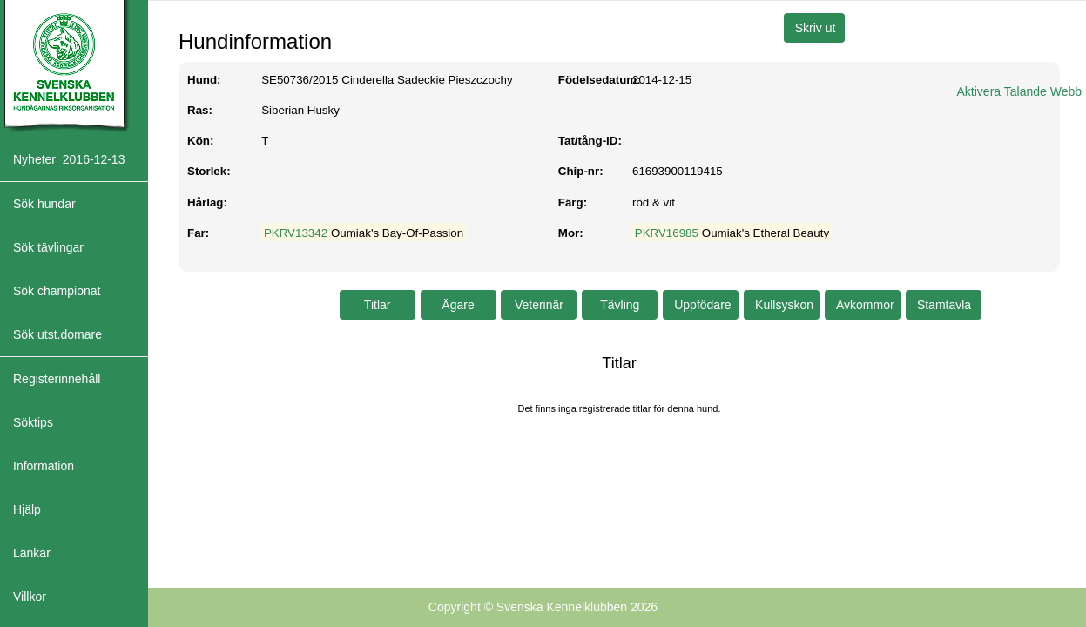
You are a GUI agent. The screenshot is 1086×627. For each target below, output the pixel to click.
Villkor (29, 596)
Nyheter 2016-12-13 (69, 159)
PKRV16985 (666, 232)
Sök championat (56, 291)
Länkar (32, 553)
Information (43, 466)
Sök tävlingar (48, 247)
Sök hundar (44, 204)
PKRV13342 (295, 232)
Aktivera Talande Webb (1019, 91)
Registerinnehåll (56, 379)
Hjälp (27, 509)
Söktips (33, 422)
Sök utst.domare (57, 334)
